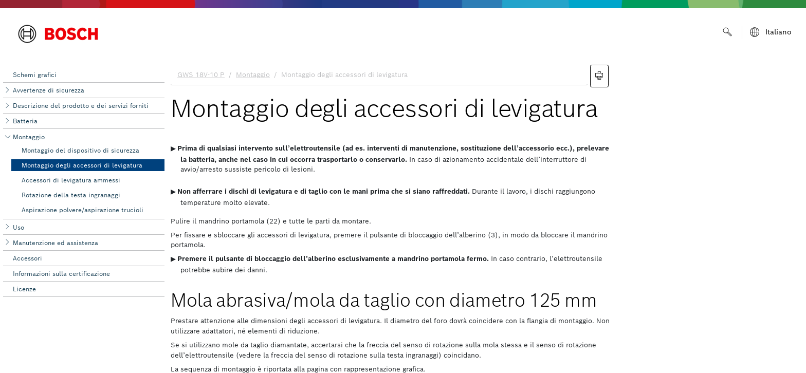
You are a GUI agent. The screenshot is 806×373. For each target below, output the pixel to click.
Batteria (25, 121)
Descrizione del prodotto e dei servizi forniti (81, 105)
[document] (485, 216)
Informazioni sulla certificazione (61, 273)
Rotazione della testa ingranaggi (71, 195)
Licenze (24, 289)
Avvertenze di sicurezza (48, 90)
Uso (18, 227)
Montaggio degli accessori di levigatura (82, 165)
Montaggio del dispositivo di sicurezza (80, 150)
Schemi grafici (35, 75)
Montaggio (29, 137)
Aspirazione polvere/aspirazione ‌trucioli (82, 210)
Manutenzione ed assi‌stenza (55, 243)
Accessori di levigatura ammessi (71, 180)
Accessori (27, 258)
